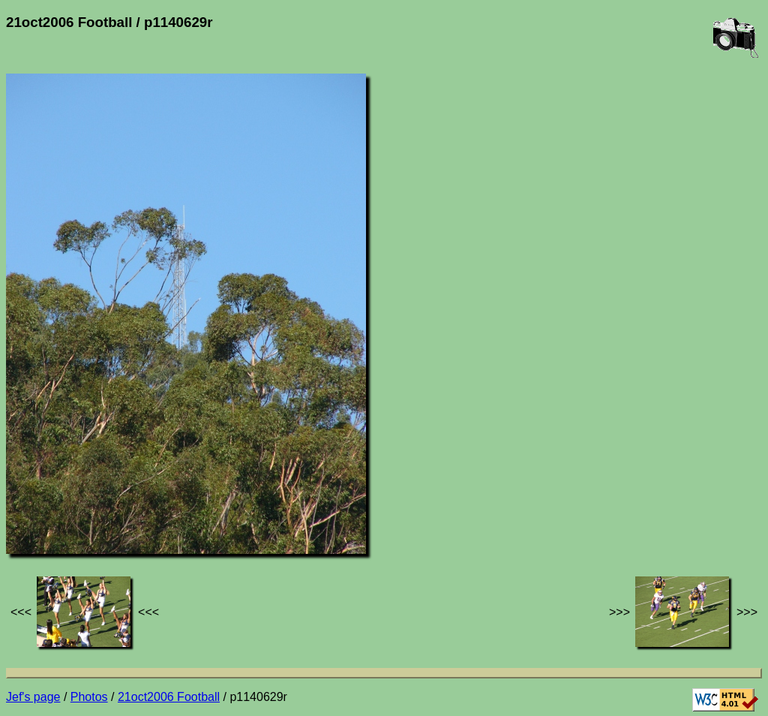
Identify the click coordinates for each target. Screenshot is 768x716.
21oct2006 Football (169, 696)
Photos (89, 696)
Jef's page (33, 696)
